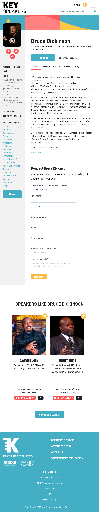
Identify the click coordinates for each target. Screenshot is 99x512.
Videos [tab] (57, 66)
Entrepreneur (8, 155)
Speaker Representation (67, 458)
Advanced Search (49, 414)
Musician (6, 172)
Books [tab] (67, 66)
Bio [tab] (36, 66)
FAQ (49, 494)
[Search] (75, 11)
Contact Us (49, 488)
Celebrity (6, 129)
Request (43, 57)
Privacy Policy (49, 499)
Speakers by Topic (62, 440)
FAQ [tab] (77, 66)
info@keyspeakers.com (51, 483)
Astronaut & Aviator (11, 126)
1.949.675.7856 (51, 477)
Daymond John (29, 360)
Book (12, 194)
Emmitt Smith (67, 360)
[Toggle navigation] (93, 5)
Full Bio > (36, 152)
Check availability (25, 398)
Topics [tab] (46, 66)
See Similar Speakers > (68, 57)
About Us (57, 452)
